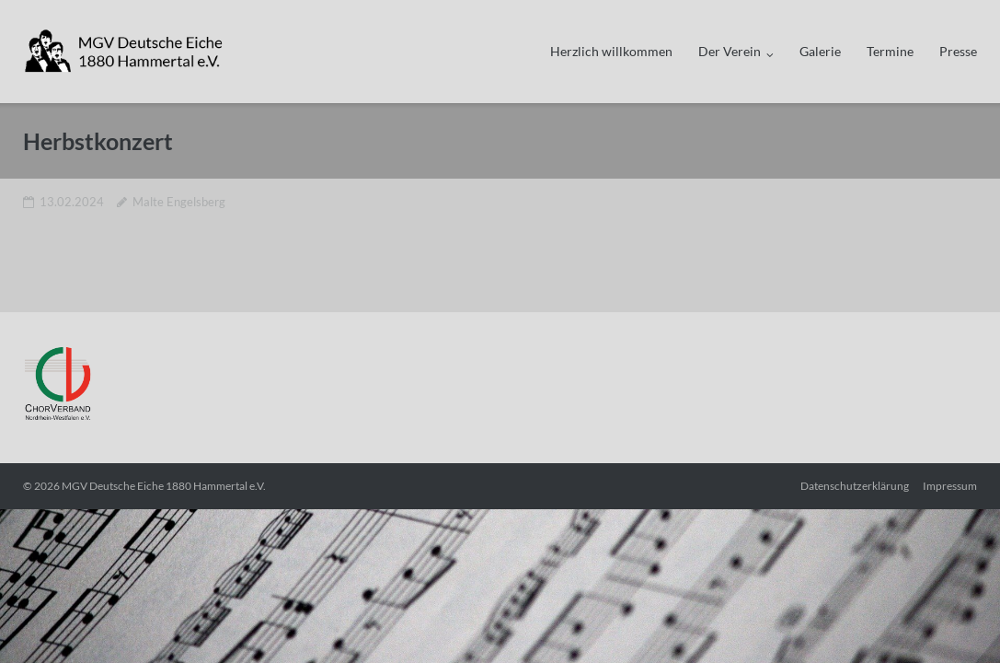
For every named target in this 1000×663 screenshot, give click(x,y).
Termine (890, 51)
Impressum (950, 486)
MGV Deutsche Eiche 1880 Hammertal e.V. (164, 486)
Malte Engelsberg (178, 201)
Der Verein (729, 51)
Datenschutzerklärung (854, 486)
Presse (958, 51)
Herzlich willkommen (611, 51)
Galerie (820, 51)
